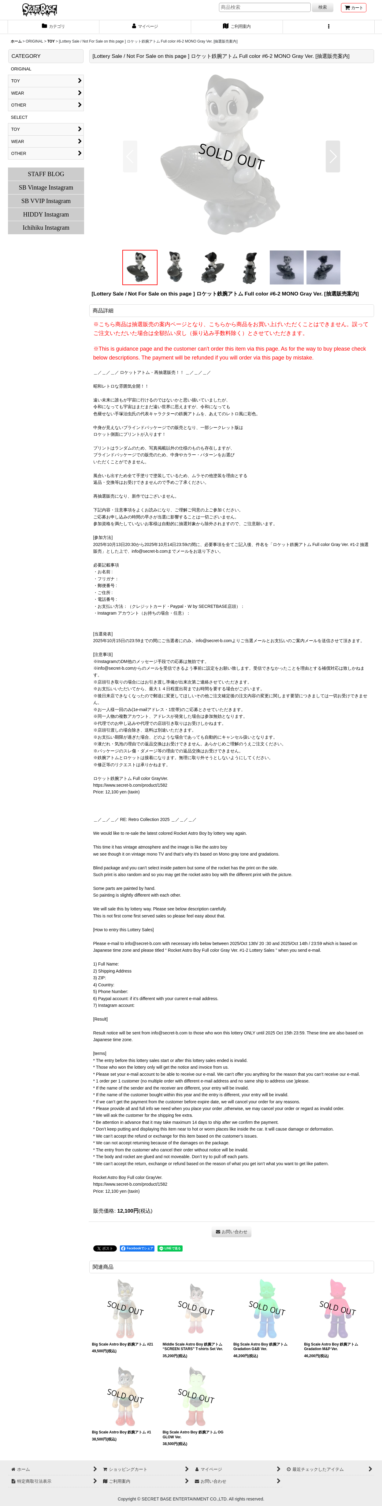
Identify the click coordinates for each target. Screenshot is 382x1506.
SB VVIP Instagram (46, 201)
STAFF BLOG (46, 174)
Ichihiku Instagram (46, 227)
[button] (329, 27)
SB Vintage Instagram (46, 187)
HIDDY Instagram (46, 214)
